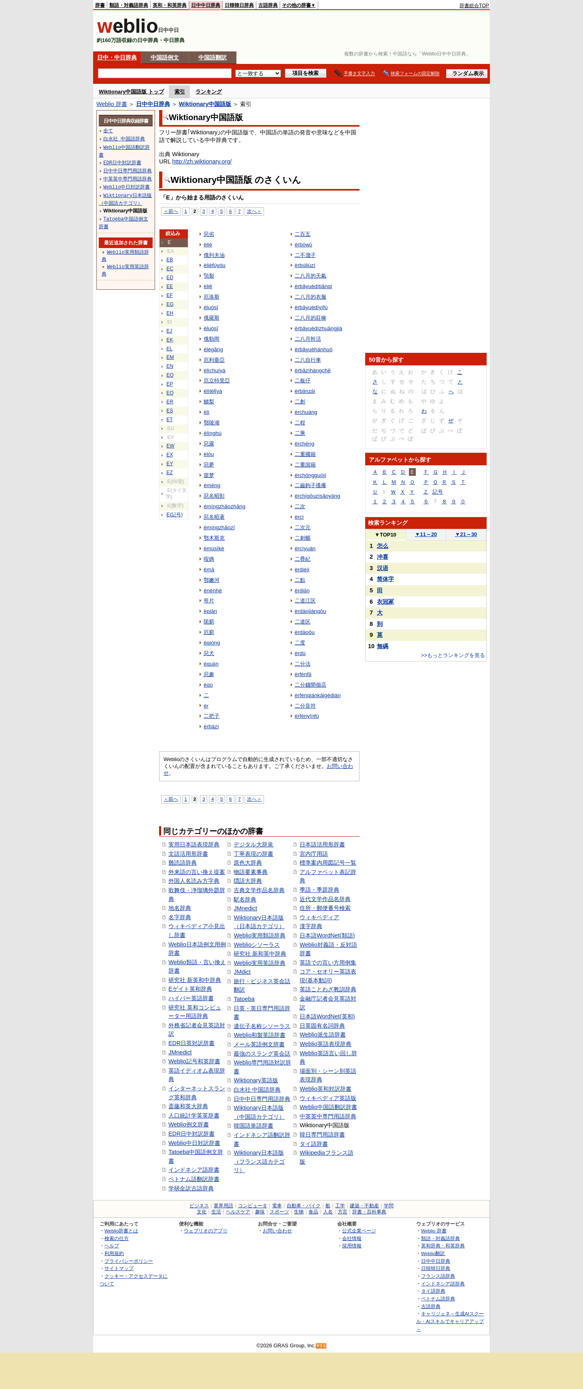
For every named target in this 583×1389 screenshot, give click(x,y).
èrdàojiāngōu (310, 611)
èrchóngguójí (310, 475)
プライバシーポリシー (128, 1261)
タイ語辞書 (314, 1144)
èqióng (212, 643)
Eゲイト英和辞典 (190, 989)
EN (169, 366)
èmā (209, 569)
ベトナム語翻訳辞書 (193, 1179)
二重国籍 (305, 465)
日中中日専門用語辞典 (262, 1099)
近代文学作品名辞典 (325, 899)
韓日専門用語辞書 (322, 1134)
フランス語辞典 (438, 1276)
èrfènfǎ (303, 674)
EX (169, 455)
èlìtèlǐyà (213, 391)
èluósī (211, 328)
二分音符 (305, 706)
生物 (299, 1211)
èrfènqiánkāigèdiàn (318, 695)
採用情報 (352, 1245)
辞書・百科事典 (369, 1211)
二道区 (303, 622)
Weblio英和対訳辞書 (325, 1089)
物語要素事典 (251, 872)
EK (169, 340)
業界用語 (223, 1205)
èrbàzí (211, 726)
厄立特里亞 (217, 380)
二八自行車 (308, 360)
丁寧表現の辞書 (253, 853)
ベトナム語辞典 (438, 1298)
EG (170, 304)
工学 (340, 1205)
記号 (437, 492)
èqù (208, 685)
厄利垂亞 (214, 360)
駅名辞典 (245, 899)
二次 (300, 506)
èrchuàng (306, 412)
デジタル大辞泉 (253, 844)
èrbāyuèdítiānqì (313, 286)
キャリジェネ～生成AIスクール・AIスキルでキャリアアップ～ (450, 1321)
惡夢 (209, 465)
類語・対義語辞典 (128, 5)
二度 (300, 643)
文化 (201, 1211)
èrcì (299, 517)
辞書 (100, 5)
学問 (389, 1205)
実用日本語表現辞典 (193, 844)
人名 (328, 1211)
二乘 (300, 433)
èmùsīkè (214, 548)
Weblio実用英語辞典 (259, 963)
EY (169, 464)
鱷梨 (209, 402)
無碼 (382, 646)
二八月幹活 (308, 339)
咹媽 (209, 559)
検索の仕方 (116, 1238)
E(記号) (174, 514)
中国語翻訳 (212, 57)
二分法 (303, 664)
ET (169, 419)
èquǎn (211, 664)
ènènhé (213, 590)
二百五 (303, 234)
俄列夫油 (214, 255)
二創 (300, 402)
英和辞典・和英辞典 (443, 1245)
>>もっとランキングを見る (453, 655)
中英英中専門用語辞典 (328, 1116)
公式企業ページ (359, 1230)
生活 (216, 1211)
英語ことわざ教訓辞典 (328, 989)
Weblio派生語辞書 (323, 1034)
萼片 (209, 601)
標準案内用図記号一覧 (328, 862)
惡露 (209, 444)
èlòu (209, 454)
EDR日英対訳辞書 (191, 1043)
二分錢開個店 (310, 685)
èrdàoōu (305, 632)
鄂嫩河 (211, 580)
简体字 (385, 579)
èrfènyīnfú (307, 716)
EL (169, 349)
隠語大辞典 (248, 881)
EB (169, 260)
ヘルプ (111, 1245)
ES (169, 411)
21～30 (466, 534)
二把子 (211, 716)
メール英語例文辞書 (259, 1044)
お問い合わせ (277, 1230)
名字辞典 (179, 917)
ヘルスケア (238, 1211)
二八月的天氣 (310, 276)
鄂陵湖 (211, 423)
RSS (321, 1346)
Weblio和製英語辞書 (259, 1035)
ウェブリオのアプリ (206, 1230)
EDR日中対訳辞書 (191, 1133)
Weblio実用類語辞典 (259, 935)
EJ (169, 331)
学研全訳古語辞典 (191, 1188)
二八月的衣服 (310, 297)
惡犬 (209, 653)
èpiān (210, 611)
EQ (170, 393)
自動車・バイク (304, 1205)
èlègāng (213, 349)
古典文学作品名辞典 (259, 890)
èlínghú (212, 433)
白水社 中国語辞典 (257, 1089)
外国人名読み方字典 (193, 881)
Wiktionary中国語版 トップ (131, 92)
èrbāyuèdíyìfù (311, 307)
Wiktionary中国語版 (205, 104)
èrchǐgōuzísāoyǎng (317, 496)
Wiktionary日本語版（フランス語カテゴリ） (259, 1161)
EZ (169, 472)
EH (169, 313)
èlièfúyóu (215, 265)
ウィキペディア (319, 917)
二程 (300, 423)
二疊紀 (303, 559)
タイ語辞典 (433, 1291)
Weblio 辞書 (111, 104)
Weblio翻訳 (433, 1253)
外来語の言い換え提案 (196, 872)
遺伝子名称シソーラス (262, 1026)
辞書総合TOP (474, 5)
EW (170, 446)
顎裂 (209, 276)
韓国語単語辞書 (253, 1125)
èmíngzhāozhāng (224, 506)
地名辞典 (179, 908)
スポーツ (279, 1211)
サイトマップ (119, 1268)
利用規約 (114, 1253)
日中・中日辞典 (117, 57)
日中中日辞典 (205, 5)
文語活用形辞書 (188, 853)
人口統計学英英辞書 (193, 1115)
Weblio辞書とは (121, 1230)
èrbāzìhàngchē (313, 370)
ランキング (209, 92)
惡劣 (209, 234)
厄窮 (209, 632)
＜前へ (171, 211)
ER (169, 402)
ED (169, 277)
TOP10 (385, 535)
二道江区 (305, 601)
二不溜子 (305, 255)
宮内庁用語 (314, 853)
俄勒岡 (211, 339)
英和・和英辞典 (170, 5)
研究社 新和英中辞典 (260, 953)
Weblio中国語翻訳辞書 (328, 1107)
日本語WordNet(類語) (327, 935)
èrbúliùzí (305, 265)
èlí (206, 412)
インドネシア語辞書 (193, 1169)
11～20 (426, 534)
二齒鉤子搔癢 (310, 485)
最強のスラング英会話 (262, 1053)
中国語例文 (165, 57)
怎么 (382, 546)
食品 (313, 1211)
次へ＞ (254, 211)
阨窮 (209, 622)
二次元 (303, 527)
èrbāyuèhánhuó (314, 349)
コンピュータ (252, 1205)
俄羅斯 (211, 318)
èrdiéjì (302, 569)
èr (206, 706)
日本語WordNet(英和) (327, 1016)
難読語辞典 (182, 862)
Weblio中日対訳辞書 (194, 1143)
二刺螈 (303, 538)
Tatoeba (244, 999)
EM (170, 357)
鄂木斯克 (214, 538)
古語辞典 (268, 5)
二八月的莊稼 (310, 318)
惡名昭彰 (214, 496)
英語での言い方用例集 (328, 962)
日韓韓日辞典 (239, 5)
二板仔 (303, 380)
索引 (179, 92)
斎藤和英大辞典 (188, 1106)
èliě (208, 286)
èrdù (300, 653)
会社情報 (352, 1238)
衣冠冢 (385, 601)
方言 (342, 1211)
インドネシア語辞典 (443, 1283)
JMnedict (180, 1052)
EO (170, 375)
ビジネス (199, 1205)
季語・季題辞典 (319, 889)
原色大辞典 (248, 862)
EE (169, 286)
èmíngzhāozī (219, 527)
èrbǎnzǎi (305, 391)
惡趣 (209, 674)
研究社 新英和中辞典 (194, 980)
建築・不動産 (364, 1205)
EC (169, 268)
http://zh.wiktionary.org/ (202, 161)
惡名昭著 (214, 517)
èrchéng (305, 444)
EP (169, 384)
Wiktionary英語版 (256, 1080)
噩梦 (209, 475)
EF (169, 295)
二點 (300, 580)
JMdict (242, 972)
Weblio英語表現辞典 (325, 1044)
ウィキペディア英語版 (328, 1098)
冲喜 (382, 556)
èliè (208, 245)
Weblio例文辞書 (188, 1124)
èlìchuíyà (215, 370)
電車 (277, 1205)
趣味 (260, 1211)
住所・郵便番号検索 (325, 908)
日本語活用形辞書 (322, 844)
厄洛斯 (211, 297)
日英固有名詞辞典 (322, 1025)
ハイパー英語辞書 (191, 998)
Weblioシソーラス (257, 945)
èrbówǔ (304, 245)
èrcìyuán (305, 548)
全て (108, 130)
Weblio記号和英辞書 (194, 1061)
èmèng (212, 485)
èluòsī (211, 307)
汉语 (382, 568)
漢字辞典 (311, 926)
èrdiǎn (302, 590)
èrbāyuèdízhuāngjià (318, 328)
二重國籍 (305, 454)
